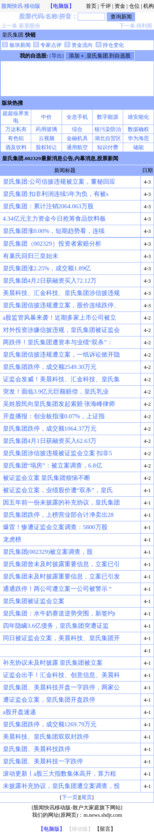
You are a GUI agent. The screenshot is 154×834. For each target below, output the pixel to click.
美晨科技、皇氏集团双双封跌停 (46, 736)
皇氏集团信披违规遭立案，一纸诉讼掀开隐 (61, 354)
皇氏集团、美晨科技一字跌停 (43, 761)
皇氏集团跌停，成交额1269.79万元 (50, 724)
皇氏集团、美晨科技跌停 (37, 749)
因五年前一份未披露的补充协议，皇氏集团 (61, 502)
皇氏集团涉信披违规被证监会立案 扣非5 (57, 453)
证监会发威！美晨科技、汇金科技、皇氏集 (61, 379)
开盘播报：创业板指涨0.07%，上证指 (54, 416)
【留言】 (105, 829)
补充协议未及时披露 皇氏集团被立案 (53, 662)
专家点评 (47, 45)
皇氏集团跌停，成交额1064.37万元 (50, 428)
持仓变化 (110, 45)
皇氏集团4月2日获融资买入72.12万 (50, 280)
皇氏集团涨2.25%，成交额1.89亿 (47, 268)
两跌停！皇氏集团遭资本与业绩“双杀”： (58, 342)
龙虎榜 (12, 539)
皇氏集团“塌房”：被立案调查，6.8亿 (52, 465)
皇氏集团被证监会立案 (33, 601)
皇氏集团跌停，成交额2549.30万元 (50, 367)
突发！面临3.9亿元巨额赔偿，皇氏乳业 (56, 391)
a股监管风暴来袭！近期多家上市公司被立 (60, 317)
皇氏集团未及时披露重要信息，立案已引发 (61, 576)
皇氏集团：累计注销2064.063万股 (48, 206)
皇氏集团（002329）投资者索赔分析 (52, 243)
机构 (148, 6)
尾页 (86, 797)
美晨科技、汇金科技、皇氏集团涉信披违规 (61, 293)
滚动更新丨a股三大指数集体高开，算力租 (60, 773)
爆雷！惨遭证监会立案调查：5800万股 (55, 527)
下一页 (70, 797)
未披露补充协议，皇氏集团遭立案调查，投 (61, 786)
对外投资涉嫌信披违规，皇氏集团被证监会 (61, 330)
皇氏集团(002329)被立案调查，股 (48, 551)
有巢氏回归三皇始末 (30, 256)
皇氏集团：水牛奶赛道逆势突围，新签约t (59, 613)
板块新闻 (16, 45)
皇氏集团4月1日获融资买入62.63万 (50, 441)
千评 (105, 6)
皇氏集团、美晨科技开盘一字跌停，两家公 (61, 687)
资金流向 (78, 45)
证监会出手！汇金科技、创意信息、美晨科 (61, 675)
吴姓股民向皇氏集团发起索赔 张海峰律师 (59, 404)
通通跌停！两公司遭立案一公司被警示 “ (57, 588)
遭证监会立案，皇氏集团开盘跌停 (49, 699)
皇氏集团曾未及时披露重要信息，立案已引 (61, 564)
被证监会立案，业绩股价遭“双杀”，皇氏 (58, 490)
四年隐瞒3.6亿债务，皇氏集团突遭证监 (56, 625)
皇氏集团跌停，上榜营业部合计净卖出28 (58, 514)
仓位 (134, 6)
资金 (120, 6)
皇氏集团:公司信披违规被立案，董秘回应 (59, 181)
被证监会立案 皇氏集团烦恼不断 (47, 478)
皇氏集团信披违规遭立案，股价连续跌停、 (61, 305)
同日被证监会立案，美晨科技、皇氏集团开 (61, 638)
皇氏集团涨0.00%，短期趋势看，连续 (54, 231)
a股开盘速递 (20, 712)
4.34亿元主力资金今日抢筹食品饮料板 (54, 218)
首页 (91, 6)
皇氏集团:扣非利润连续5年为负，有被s (56, 194)
